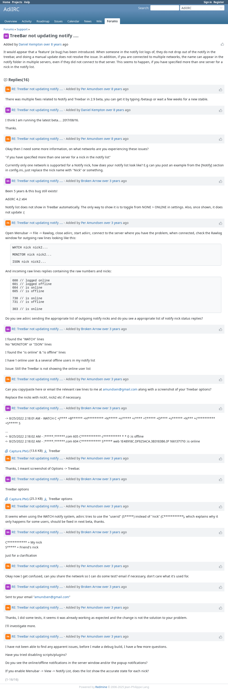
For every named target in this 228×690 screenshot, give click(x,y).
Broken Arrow (91, 180)
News (88, 21)
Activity (27, 21)
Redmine (101, 687)
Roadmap (43, 21)
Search (143, 8)
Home (6, 2)
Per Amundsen (92, 89)
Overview (10, 21)
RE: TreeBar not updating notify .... (37, 89)
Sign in (208, 2)
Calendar (73, 21)
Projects (17, 2)
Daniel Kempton (31, 44)
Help (27, 2)
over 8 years (53, 44)
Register (219, 2)
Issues (58, 21)
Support (22, 29)
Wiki (99, 21)
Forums (112, 21)
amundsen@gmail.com (120, 389)
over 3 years (111, 180)
